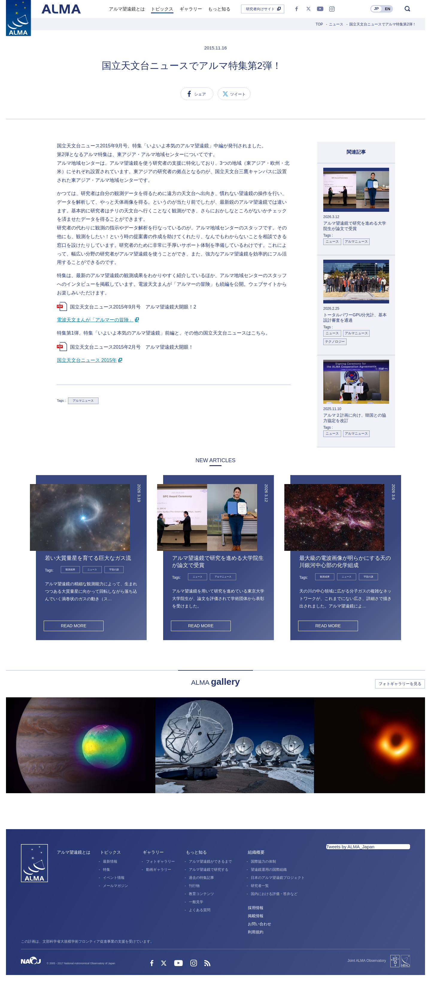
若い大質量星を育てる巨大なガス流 (88, 558)
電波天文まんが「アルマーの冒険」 (95, 319)
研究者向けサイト (260, 9)
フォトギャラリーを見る (400, 683)
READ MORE (73, 625)
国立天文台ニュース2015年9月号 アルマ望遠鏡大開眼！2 (133, 306)
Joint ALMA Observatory (366, 961)
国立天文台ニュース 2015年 (87, 360)
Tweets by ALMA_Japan (350, 846)
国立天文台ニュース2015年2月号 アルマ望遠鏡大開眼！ (132, 347)
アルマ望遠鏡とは (73, 852)
